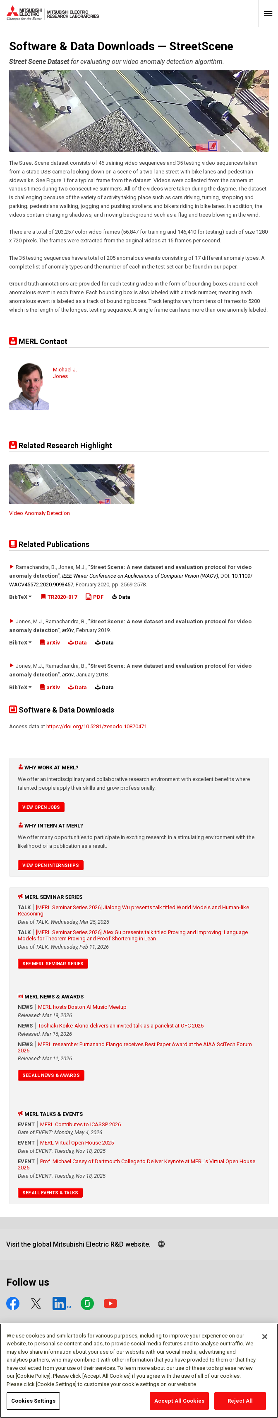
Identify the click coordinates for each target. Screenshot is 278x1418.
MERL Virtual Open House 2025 (77, 1143)
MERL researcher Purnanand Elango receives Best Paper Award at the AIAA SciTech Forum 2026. (135, 1047)
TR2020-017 (59, 597)
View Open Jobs (41, 807)
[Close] (265, 1341)
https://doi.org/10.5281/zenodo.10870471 (96, 726)
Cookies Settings (33, 1405)
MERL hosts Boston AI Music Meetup (82, 1007)
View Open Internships (50, 865)
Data (77, 642)
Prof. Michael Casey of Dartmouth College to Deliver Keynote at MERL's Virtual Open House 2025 (136, 1164)
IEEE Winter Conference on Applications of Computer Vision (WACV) (140, 576)
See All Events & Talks (50, 1193)
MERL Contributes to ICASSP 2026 (80, 1124)
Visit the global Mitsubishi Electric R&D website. (78, 1244)
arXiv (68, 630)
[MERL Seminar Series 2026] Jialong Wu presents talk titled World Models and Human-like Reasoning (133, 910)
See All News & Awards (51, 1075)
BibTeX (20, 597)
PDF (94, 597)
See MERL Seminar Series (53, 963)
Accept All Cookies (179, 1405)
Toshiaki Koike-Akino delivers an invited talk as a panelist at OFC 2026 (121, 1026)
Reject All (240, 1405)
